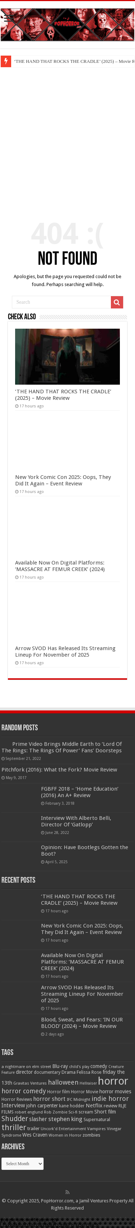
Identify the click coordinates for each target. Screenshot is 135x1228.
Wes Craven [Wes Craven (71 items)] (35, 1135)
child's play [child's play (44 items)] (79, 1066)
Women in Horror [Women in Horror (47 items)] (65, 1135)
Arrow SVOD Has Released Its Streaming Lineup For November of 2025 (65, 651)
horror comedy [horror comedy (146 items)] (23, 1091)
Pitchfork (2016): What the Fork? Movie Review (59, 769)
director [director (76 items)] (24, 1072)
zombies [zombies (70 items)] (91, 1135)
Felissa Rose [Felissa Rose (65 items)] (89, 1072)
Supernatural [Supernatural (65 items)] (97, 1119)
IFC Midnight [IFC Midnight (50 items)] (78, 1099)
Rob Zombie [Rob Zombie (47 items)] (55, 1112)
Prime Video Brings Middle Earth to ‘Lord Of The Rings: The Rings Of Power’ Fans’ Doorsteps (61, 747)
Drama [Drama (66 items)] (69, 1072)
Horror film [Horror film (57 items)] (58, 1091)
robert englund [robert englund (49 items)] (29, 1112)
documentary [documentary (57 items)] (47, 1072)
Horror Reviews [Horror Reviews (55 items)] (16, 1099)
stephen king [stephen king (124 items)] (65, 1119)
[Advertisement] (67, 138)
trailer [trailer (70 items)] (33, 1128)
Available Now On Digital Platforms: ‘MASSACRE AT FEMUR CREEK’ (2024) (60, 565)
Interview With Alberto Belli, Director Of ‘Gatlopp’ (76, 821)
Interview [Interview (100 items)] (13, 1105)
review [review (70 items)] (110, 1105)
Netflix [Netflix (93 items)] (94, 1105)
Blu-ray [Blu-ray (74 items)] (60, 1066)
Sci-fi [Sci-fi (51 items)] (72, 1112)
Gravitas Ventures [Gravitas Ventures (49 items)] (30, 1083)
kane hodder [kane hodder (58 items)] (72, 1105)
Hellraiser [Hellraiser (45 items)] (88, 1083)
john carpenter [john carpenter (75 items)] (42, 1105)
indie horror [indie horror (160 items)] (110, 1098)
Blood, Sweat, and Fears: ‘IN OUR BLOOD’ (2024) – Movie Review (82, 1022)
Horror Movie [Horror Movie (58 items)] (84, 1091)
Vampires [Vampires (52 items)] (96, 1128)
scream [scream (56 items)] (85, 1112)
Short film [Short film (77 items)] (105, 1112)
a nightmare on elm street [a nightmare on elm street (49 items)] (26, 1066)
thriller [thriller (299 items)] (13, 1127)
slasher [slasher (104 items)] (38, 1119)
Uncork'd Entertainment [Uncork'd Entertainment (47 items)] (63, 1129)
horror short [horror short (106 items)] (49, 1098)
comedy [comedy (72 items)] (98, 1066)
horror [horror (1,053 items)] (113, 1081)
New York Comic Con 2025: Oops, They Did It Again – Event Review (63, 480)
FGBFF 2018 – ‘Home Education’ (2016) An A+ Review (79, 792)
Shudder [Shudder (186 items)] (14, 1119)
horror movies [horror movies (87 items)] (115, 1091)
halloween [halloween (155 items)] (63, 1082)
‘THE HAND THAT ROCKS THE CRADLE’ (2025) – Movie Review (63, 394)
